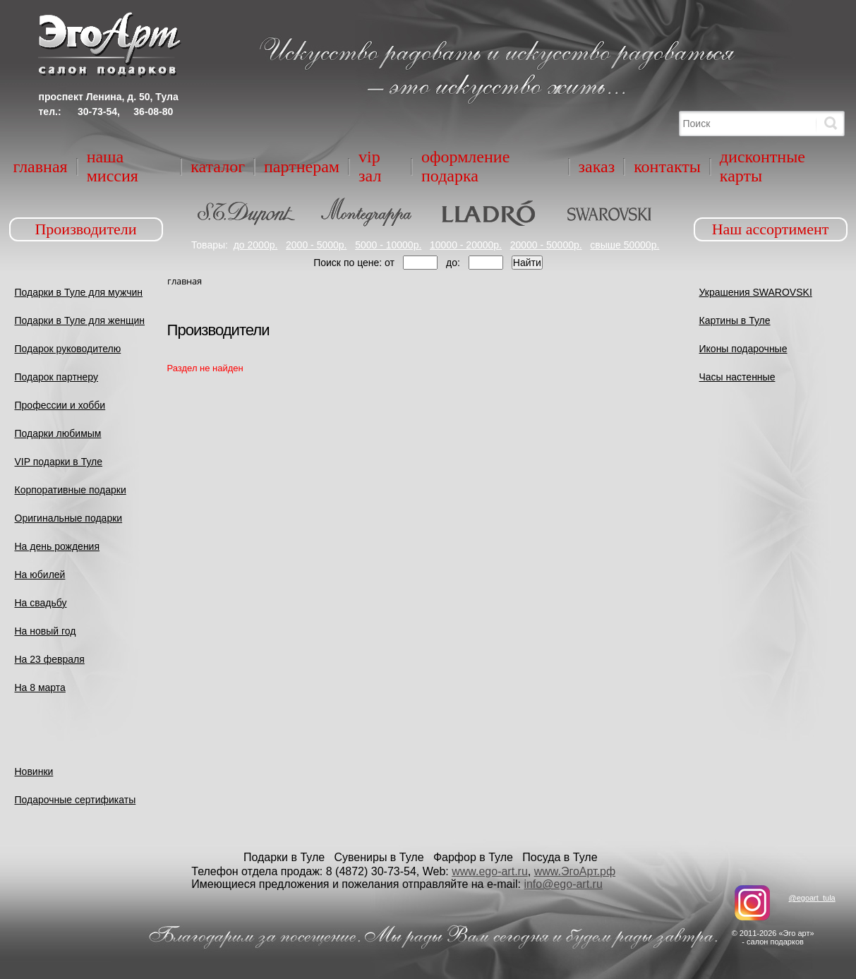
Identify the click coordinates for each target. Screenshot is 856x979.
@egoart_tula (811, 898)
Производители (85, 229)
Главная (40, 166)
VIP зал (369, 166)
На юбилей (40, 574)
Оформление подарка (465, 166)
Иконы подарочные (743, 348)
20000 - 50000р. (546, 245)
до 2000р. (256, 245)
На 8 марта (40, 687)
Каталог (218, 166)
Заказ (597, 166)
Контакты (667, 166)
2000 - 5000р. (316, 245)
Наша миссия (112, 166)
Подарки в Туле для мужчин (79, 292)
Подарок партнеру (57, 377)
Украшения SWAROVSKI (755, 292)
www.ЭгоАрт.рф (574, 871)
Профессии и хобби (60, 405)
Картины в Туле (735, 320)
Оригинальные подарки (69, 518)
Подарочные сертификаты (75, 799)
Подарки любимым (58, 433)
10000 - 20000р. (466, 245)
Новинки (34, 771)
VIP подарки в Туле (59, 461)
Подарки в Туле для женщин (80, 320)
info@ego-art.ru (563, 884)
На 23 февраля (50, 659)
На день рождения (57, 546)
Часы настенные (737, 377)
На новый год (45, 631)
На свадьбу (41, 602)
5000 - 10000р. (388, 245)
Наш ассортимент (770, 229)
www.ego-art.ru (490, 871)
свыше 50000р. (624, 245)
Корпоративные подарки (70, 489)
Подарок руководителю (68, 348)
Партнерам (301, 166)
